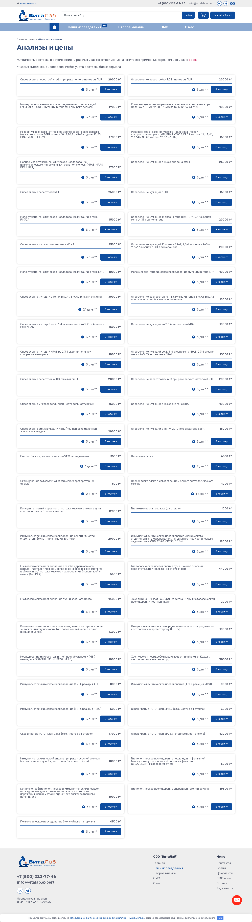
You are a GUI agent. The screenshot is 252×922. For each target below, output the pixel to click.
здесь (193, 60)
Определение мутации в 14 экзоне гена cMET (160, 162)
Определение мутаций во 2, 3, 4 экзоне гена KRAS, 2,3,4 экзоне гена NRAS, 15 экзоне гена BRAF (172, 353)
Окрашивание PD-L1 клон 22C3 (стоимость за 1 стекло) (56, 733)
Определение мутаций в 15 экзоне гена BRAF (160, 404)
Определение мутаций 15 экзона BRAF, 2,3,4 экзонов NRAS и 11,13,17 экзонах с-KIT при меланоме (170, 246)
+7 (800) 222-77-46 (171, 3)
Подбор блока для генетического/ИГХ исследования (54, 456)
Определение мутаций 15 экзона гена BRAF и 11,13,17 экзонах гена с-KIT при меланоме (171, 218)
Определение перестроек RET (39, 192)
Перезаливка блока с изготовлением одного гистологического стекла (172, 482)
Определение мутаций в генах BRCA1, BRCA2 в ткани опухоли (61, 296)
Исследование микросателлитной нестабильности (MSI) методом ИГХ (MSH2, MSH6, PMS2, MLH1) (57, 658)
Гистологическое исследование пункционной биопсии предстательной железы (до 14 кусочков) (167, 567)
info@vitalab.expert (201, 3)
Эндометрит (226, 888)
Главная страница (27, 39)
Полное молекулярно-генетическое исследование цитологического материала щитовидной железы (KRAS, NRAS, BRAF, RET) (62, 164)
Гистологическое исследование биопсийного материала (57, 821)
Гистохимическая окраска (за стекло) (155, 508)
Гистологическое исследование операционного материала (170, 788)
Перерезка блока (142, 456)
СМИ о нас (224, 878)
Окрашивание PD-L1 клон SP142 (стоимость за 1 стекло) (167, 709)
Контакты (224, 863)
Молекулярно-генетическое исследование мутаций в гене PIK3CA (59, 218)
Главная (159, 863)
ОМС (156, 878)
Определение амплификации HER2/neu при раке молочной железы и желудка (58, 430)
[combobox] (120, 15)
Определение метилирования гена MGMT (47, 244)
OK (220, 918)
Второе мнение (164, 873)
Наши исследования (168, 868)
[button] (110, 89)
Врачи (221, 868)
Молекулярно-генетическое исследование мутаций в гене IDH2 (62, 271)
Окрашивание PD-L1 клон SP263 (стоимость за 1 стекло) (168, 733)
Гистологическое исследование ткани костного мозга (56, 599)
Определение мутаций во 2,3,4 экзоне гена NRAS (163, 324)
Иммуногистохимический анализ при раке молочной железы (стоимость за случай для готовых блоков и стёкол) (60, 760)
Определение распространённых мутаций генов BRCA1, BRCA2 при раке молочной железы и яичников (172, 298)
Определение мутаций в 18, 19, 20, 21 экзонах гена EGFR (167, 428)
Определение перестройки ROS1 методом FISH (50, 379)
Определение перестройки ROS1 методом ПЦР (161, 79)
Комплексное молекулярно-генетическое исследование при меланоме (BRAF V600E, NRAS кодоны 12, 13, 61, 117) (170, 106)
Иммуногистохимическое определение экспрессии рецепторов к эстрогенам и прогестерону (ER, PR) (172, 628)
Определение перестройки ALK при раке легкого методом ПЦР (61, 79)
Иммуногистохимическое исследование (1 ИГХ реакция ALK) (59, 684)
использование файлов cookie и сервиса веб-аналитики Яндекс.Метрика (107, 918)
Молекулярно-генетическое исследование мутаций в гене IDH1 (173, 271)
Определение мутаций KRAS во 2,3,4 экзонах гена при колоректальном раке (55, 353)
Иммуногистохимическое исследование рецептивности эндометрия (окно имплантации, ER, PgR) (57, 537)
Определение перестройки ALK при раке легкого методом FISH (172, 379)
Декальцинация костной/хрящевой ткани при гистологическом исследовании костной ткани (173, 600)
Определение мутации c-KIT (149, 192)
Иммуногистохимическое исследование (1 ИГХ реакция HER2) (60, 709)
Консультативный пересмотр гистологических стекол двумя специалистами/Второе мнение (60, 510)
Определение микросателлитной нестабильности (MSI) (57, 404)
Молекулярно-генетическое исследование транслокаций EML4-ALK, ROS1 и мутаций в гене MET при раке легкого (58, 106)
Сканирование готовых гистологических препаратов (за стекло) (57, 482)
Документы (225, 873)
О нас (157, 883)
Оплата (222, 883)
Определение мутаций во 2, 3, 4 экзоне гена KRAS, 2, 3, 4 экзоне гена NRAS (62, 325)
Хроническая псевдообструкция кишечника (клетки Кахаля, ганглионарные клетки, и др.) (170, 658)
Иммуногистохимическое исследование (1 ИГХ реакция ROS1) (171, 684)
